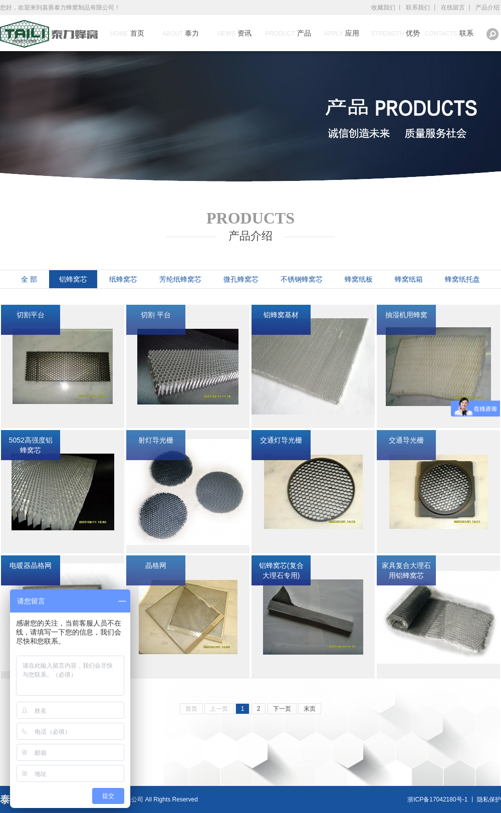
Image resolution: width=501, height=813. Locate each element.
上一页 (219, 708)
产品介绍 (487, 7)
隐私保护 (489, 799)
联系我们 (418, 7)
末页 (310, 708)
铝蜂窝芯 (73, 279)
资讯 (234, 33)
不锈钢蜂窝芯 (302, 279)
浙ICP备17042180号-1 (437, 799)
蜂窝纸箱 (409, 279)
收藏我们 (383, 7)
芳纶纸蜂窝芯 (180, 279)
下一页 (282, 708)
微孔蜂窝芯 (241, 279)
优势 (395, 33)
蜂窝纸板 (359, 279)
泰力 (180, 33)
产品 (288, 33)
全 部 (29, 279)
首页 (127, 33)
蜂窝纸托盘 (462, 279)
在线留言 (453, 7)
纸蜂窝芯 (123, 279)
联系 (449, 33)
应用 (341, 33)
